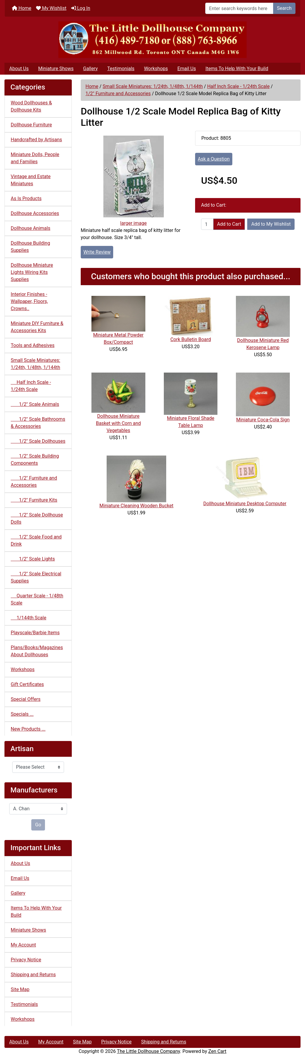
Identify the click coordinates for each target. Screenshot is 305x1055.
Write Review (97, 252)
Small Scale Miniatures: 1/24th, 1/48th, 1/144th (153, 86)
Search (284, 8)
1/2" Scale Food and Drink (36, 540)
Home (21, 8)
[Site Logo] (152, 39)
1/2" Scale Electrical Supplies (36, 577)
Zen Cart (217, 1051)
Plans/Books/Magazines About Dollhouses (37, 651)
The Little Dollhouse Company (148, 1051)
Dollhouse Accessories (35, 213)
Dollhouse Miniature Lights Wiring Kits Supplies (32, 272)
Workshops (156, 68)
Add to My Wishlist (271, 224)
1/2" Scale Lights (33, 559)
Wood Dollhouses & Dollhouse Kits (31, 106)
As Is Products (26, 198)
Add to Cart (229, 224)
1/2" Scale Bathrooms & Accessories (38, 422)
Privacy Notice (26, 960)
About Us (19, 68)
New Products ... (28, 729)
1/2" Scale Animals (35, 404)
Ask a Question (214, 159)
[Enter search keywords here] (239, 8)
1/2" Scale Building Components (35, 459)
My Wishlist (51, 8)
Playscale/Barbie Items (35, 632)
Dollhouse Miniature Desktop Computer (245, 503)
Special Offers (26, 699)
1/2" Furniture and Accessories (118, 93)
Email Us (186, 68)
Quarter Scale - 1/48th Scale (37, 599)
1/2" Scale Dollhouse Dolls (37, 518)
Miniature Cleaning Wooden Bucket (136, 505)
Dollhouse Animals (30, 228)
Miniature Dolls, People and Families (35, 158)
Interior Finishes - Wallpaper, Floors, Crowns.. (29, 301)
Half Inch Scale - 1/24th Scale (238, 86)
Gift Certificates (27, 684)
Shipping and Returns (33, 974)
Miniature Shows (56, 68)
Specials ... (22, 714)
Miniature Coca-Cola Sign (263, 420)
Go (38, 825)
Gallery (90, 68)
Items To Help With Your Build (237, 68)
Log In (80, 8)
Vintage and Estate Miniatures (31, 180)
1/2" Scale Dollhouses (38, 441)
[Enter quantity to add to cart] (207, 224)
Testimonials (120, 68)
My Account (23, 945)
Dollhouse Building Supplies (30, 246)
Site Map (20, 989)
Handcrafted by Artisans (36, 139)
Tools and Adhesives (33, 345)
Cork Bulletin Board (190, 339)
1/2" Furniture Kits (34, 500)
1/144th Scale (28, 618)
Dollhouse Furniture (31, 125)
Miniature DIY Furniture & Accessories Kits (37, 327)
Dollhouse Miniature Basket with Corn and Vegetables (118, 423)
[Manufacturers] (38, 808)
